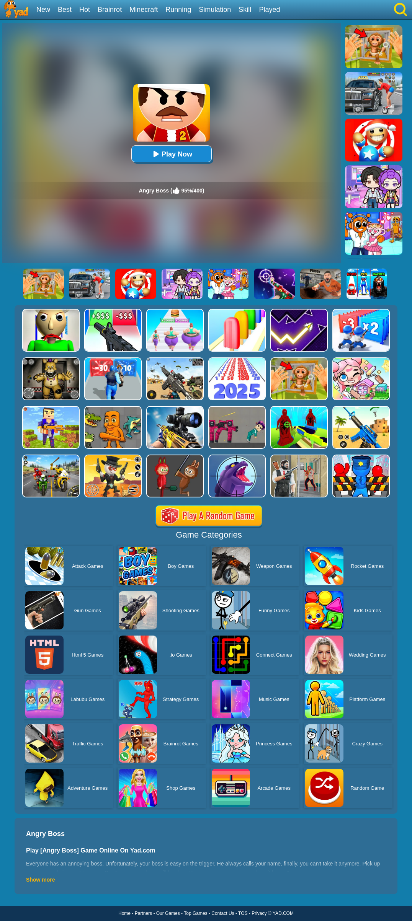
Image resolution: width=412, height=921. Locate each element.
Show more (40, 880)
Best (65, 9)
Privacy (259, 913)
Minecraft (143, 9)
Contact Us (222, 913)
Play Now (171, 154)
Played (269, 9)
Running (178, 9)
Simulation (215, 9)
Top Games (195, 913)
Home (124, 913)
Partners (143, 913)
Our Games (168, 913)
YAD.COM (283, 913)
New (43, 9)
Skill (245, 9)
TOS (242, 913)
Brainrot (110, 9)
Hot (84, 9)
